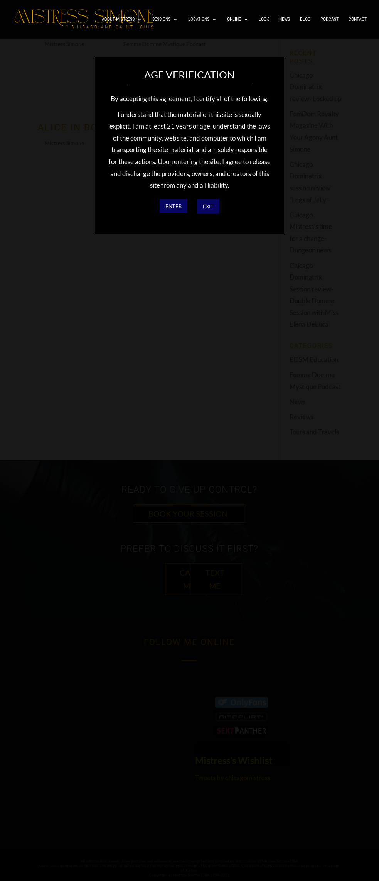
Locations (198, 19)
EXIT (208, 206)
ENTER (173, 206)
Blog (305, 19)
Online (234, 19)
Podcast (329, 19)
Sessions (161, 19)
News (284, 19)
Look (264, 19)
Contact (358, 19)
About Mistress (118, 19)
